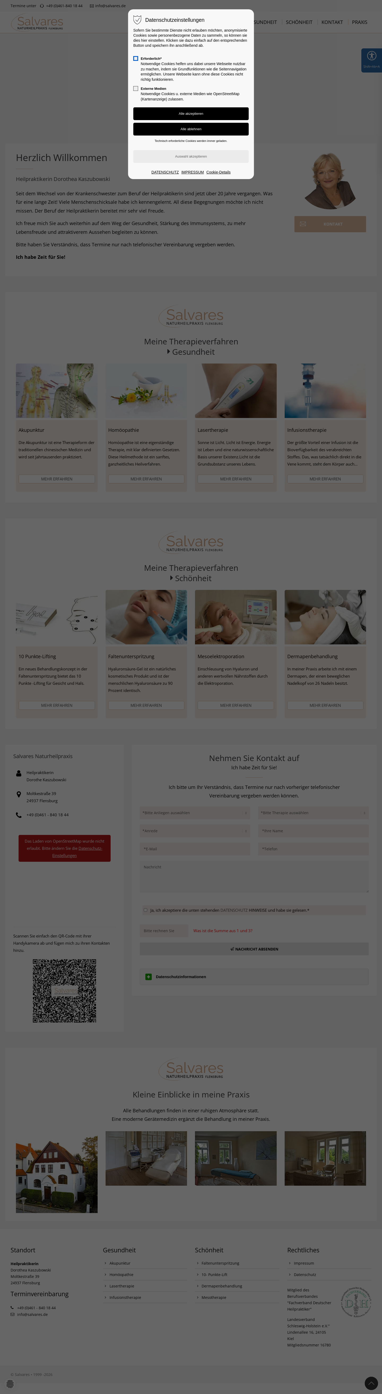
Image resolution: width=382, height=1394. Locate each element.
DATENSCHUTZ (165, 172)
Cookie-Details (218, 172)
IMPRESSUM (192, 172)
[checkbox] (135, 58)
